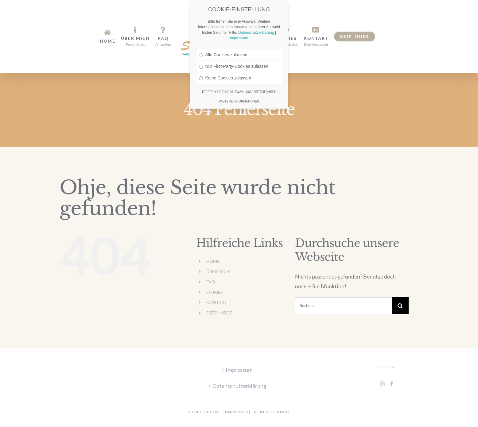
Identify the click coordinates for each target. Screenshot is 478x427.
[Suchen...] (343, 305)
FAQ (210, 281)
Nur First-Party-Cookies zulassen (233, 52)
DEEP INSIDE (219, 312)
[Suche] (400, 305)
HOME (213, 261)
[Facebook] (391, 383)
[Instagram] (382, 383)
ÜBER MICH (218, 271)
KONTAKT (216, 302)
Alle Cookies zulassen (223, 41)
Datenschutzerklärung (239, 386)
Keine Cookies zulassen (225, 64)
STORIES (214, 292)
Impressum (239, 369)
